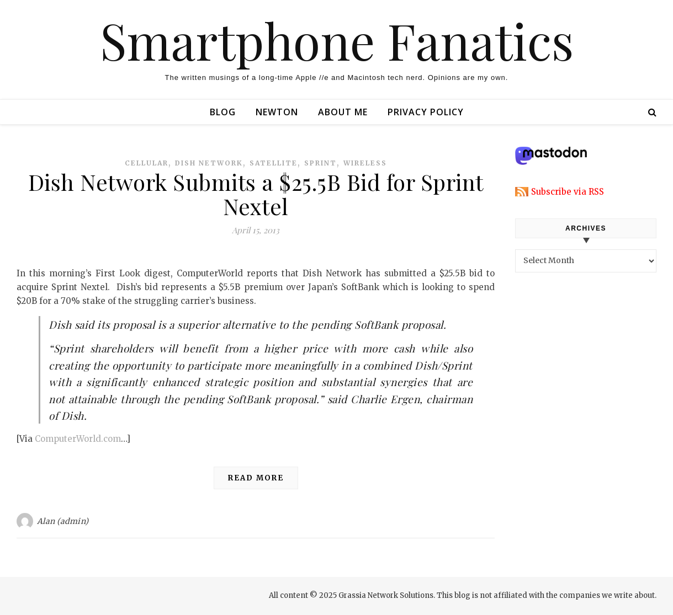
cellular (146, 163)
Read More (256, 478)
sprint (320, 163)
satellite (274, 163)
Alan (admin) (63, 521)
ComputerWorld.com (78, 439)
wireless (365, 163)
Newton (277, 112)
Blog (223, 112)
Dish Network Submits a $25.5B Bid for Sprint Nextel (256, 194)
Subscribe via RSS (567, 191)
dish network (209, 163)
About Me (343, 112)
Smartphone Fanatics (337, 40)
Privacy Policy (426, 112)
